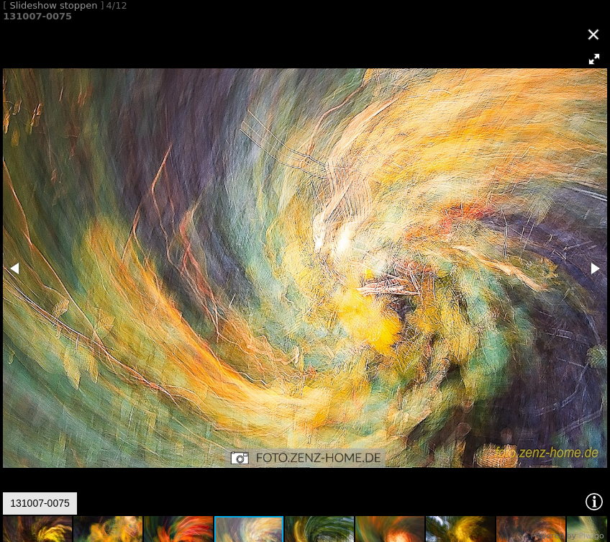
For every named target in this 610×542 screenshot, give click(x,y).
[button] (594, 59)
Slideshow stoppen (53, 5)
